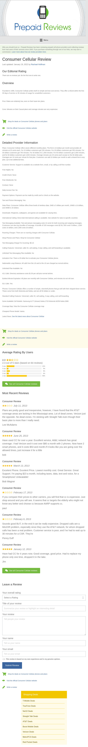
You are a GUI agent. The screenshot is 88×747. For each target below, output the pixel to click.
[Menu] (44, 40)
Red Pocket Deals (30, 742)
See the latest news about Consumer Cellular (28, 316)
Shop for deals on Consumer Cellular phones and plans (27, 121)
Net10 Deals (28, 711)
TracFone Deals (29, 706)
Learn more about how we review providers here (29, 52)
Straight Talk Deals (30, 716)
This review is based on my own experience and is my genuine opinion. (33, 659)
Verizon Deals (28, 732)
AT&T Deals (27, 721)
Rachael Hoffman (38, 64)
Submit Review (12, 665)
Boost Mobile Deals (30, 727)
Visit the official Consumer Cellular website (22, 128)
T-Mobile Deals (29, 701)
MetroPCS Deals (29, 737)
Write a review (12, 135)
